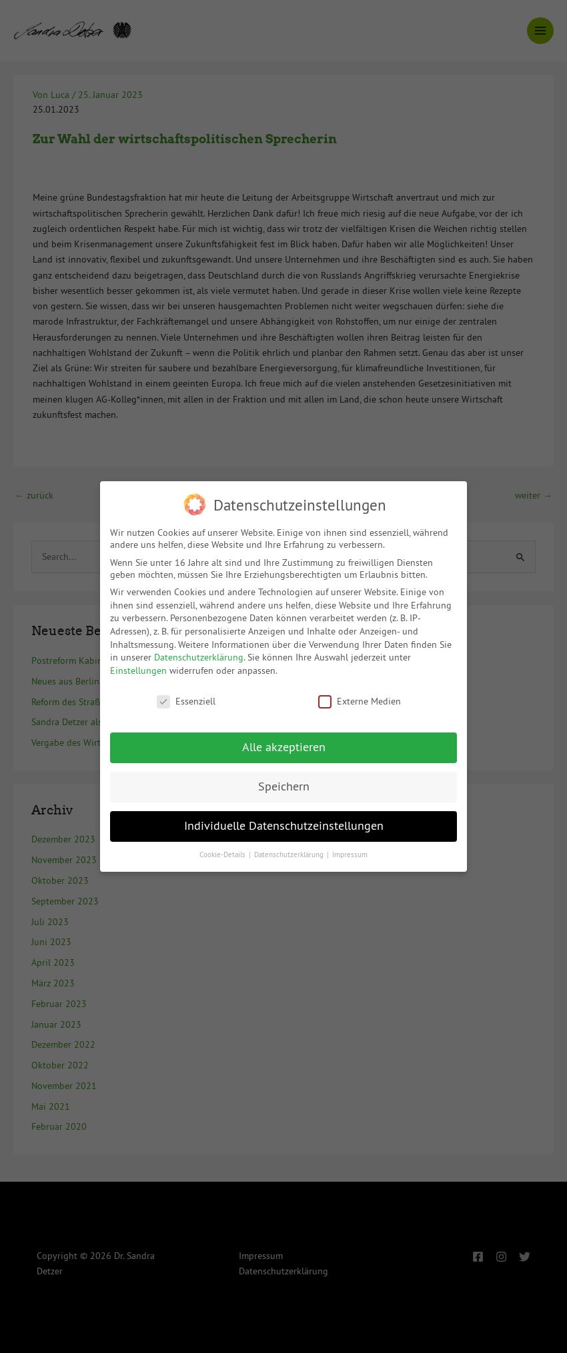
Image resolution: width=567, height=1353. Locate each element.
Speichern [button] (284, 780)
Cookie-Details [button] (223, 848)
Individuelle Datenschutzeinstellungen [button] (284, 819)
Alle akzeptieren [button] (284, 741)
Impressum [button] (350, 848)
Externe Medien (359, 694)
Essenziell (186, 694)
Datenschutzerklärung (198, 651)
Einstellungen (138, 664)
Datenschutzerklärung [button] (290, 848)
